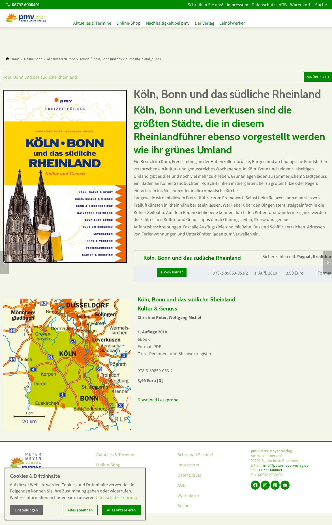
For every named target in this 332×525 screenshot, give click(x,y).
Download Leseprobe (158, 399)
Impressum (237, 4)
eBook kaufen (172, 272)
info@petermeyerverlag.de (286, 465)
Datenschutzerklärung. (116, 497)
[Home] (15, 58)
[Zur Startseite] (26, 18)
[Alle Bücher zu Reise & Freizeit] (68, 58)
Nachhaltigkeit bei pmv (170, 22)
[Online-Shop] (33, 58)
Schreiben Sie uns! (205, 4)
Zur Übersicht (317, 77)
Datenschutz (263, 4)
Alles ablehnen (80, 510)
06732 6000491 (271, 470)
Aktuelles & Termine (92, 22)
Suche (321, 4)
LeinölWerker (238, 22)
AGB (283, 4)
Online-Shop (130, 22)
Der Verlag (209, 22)
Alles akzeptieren (121, 510)
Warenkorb (301, 4)
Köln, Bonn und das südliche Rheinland (40, 77)
